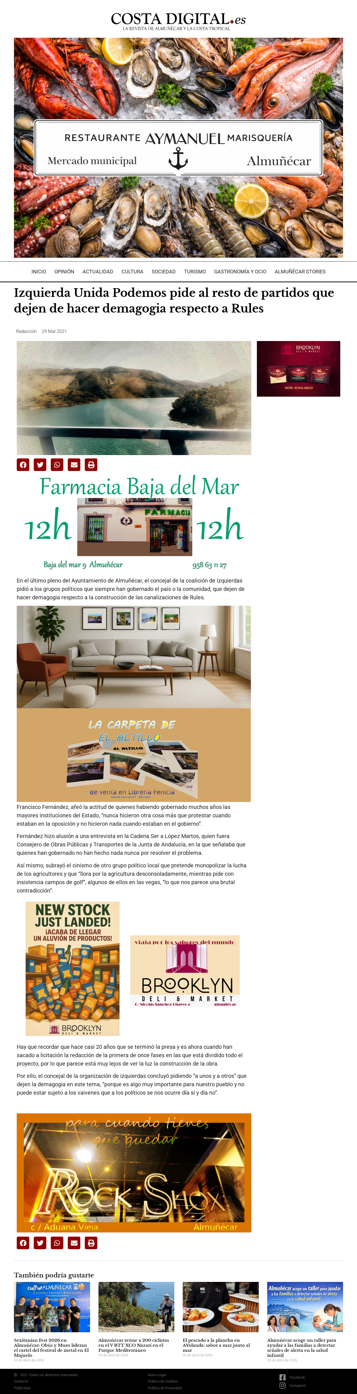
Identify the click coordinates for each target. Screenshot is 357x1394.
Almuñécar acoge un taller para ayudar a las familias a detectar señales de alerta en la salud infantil (301, 1348)
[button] (23, 464)
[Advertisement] (299, 489)
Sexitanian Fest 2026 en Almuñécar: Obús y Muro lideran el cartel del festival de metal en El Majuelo (51, 1348)
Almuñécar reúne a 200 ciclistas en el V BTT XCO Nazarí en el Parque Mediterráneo (133, 1345)
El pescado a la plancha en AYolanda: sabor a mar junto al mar (216, 1345)
